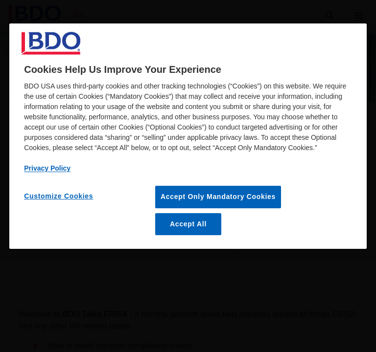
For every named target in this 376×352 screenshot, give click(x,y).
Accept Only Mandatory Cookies (218, 196)
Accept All (188, 224)
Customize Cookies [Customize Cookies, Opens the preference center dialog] (58, 196)
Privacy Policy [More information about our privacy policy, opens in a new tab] (47, 168)
